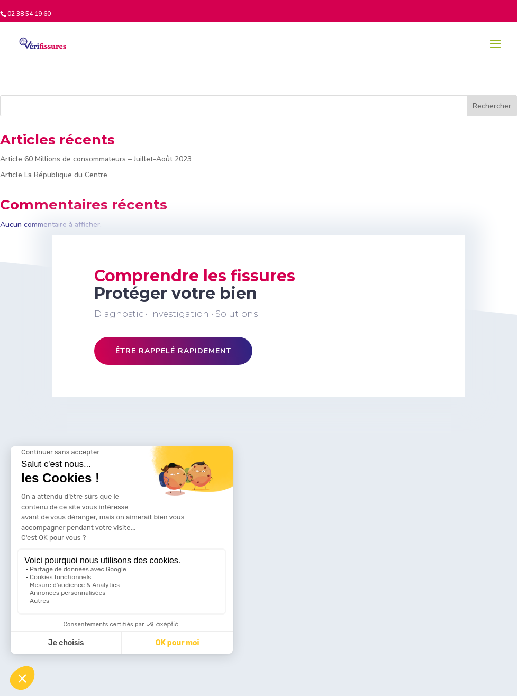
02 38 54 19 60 (29, 14)
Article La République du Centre (53, 175)
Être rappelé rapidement (173, 351)
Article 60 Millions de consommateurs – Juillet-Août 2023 (96, 159)
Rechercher (492, 106)
